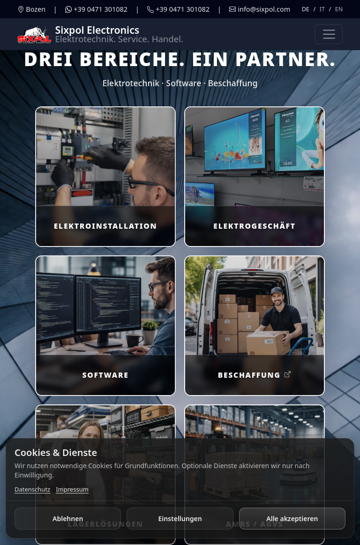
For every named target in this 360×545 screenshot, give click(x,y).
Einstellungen (180, 518)
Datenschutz (32, 489)
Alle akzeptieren (292, 518)
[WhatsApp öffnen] (96, 9)
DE (305, 9)
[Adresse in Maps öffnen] (31, 9)
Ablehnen (67, 518)
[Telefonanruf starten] (178, 9)
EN (339, 9)
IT (322, 9)
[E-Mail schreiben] (259, 9)
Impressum (72, 489)
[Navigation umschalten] (329, 34)
